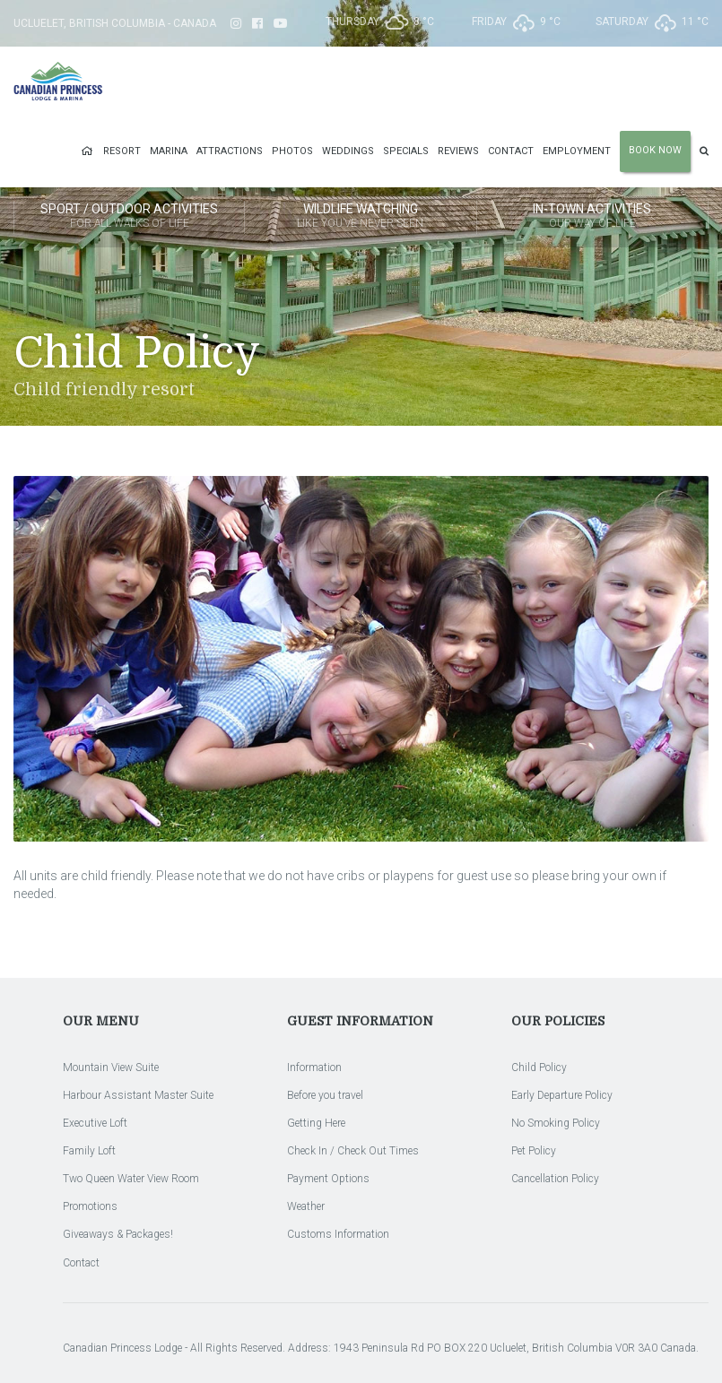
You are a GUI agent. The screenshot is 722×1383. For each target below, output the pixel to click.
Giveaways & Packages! (118, 1234)
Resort (122, 151)
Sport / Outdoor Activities (129, 217)
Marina (168, 151)
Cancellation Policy (555, 1178)
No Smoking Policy (555, 1123)
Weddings (348, 151)
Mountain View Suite (111, 1067)
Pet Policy (533, 1151)
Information (314, 1067)
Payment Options (328, 1178)
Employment (577, 151)
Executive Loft (95, 1123)
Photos (292, 151)
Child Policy (539, 1067)
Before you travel (325, 1095)
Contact (511, 151)
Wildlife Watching (360, 217)
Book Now (655, 150)
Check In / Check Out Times (353, 1151)
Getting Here (316, 1123)
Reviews (458, 151)
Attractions (229, 151)
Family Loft (89, 1151)
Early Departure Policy (562, 1095)
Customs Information (338, 1234)
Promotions (90, 1206)
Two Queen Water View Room (131, 1178)
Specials (406, 151)
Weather (306, 1206)
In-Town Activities (592, 217)
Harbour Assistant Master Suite (138, 1095)
